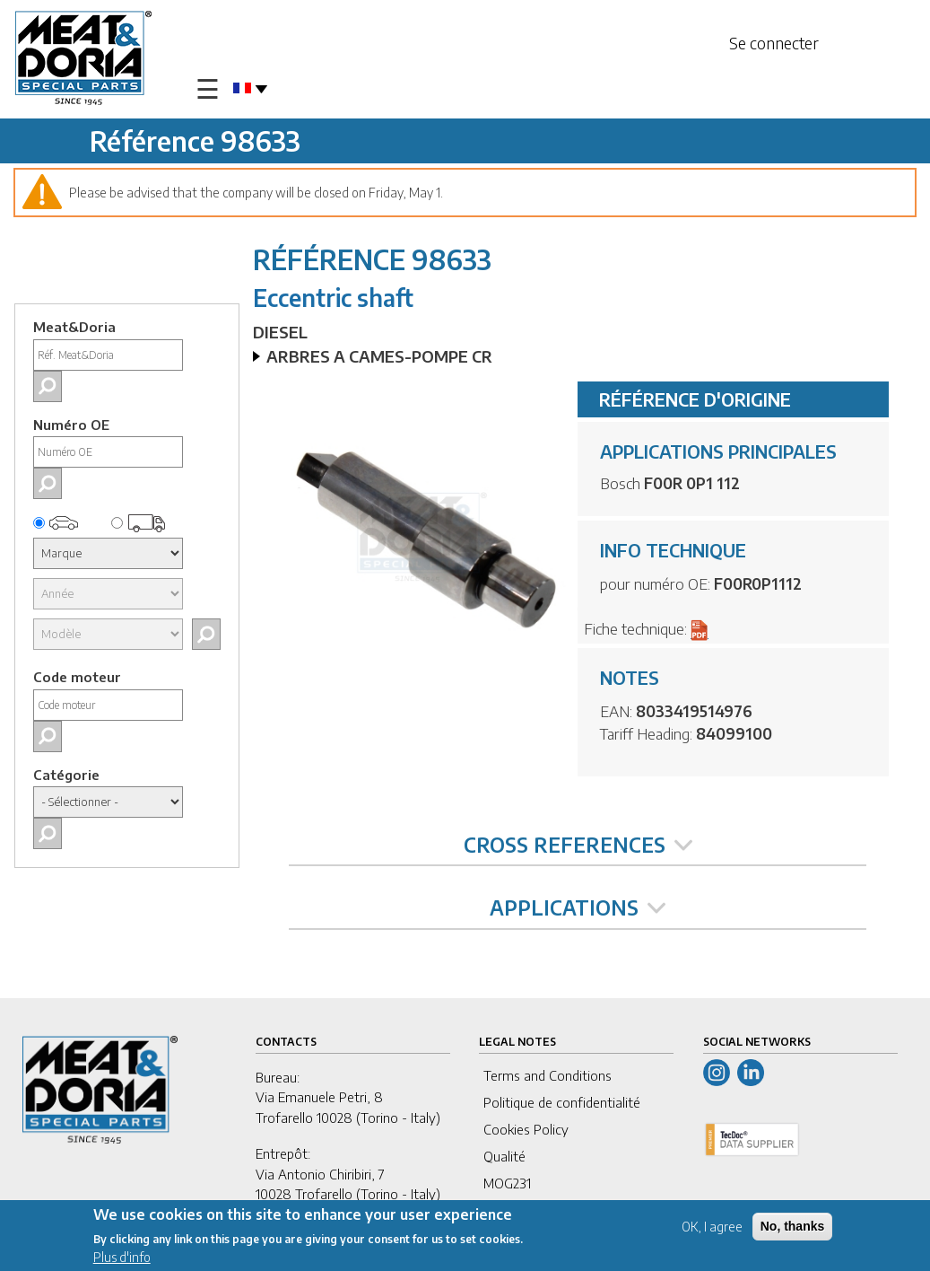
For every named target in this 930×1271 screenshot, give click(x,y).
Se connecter (774, 42)
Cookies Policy (526, 1129)
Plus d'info (122, 1258)
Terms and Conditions (547, 1075)
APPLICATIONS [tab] (577, 907)
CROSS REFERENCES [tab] (578, 844)
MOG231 (507, 1183)
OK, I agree (712, 1227)
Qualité (504, 1156)
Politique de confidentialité (561, 1102)
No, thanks (793, 1227)
